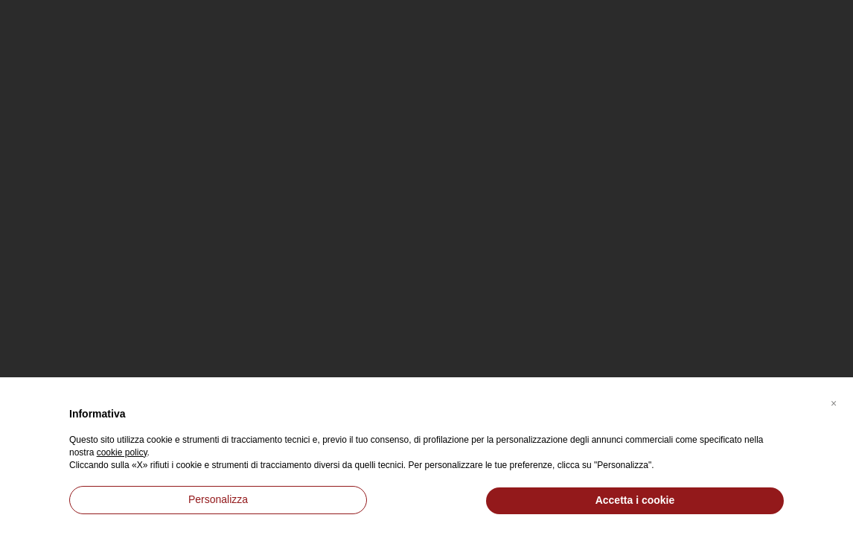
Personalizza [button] (218, 499)
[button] (834, 401)
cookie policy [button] (122, 452)
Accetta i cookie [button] (635, 500)
